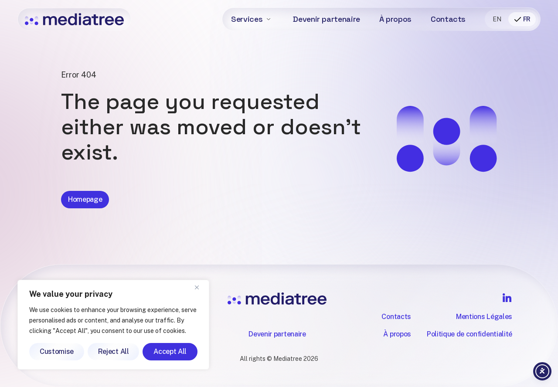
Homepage (85, 207)
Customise (57, 351)
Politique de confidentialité (469, 334)
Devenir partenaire (326, 19)
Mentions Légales (484, 316)
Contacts (448, 19)
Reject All (113, 351)
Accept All (170, 351)
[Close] (200, 287)
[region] (113, 325)
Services (246, 19)
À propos (395, 19)
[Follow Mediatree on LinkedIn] (507, 297)
